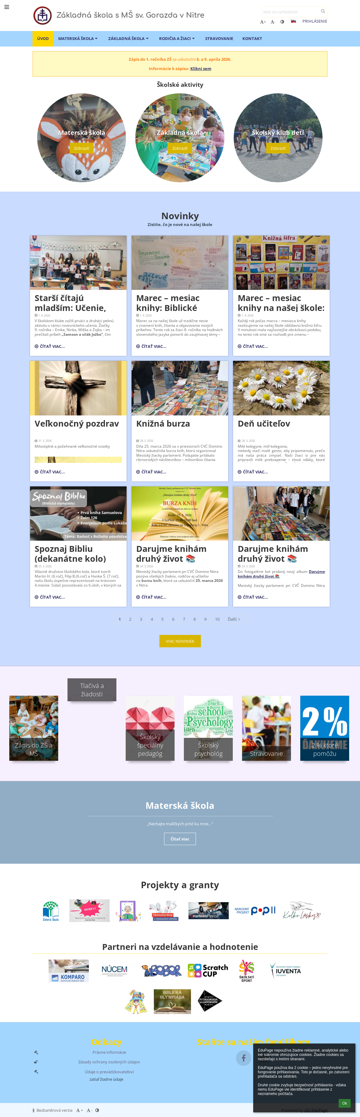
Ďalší (235, 619)
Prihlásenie (314, 21)
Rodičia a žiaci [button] (177, 38)
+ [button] (263, 21)
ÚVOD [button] (43, 38)
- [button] (273, 21)
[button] (293, 21)
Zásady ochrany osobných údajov (109, 1062)
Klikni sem (200, 68)
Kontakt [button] (252, 38)
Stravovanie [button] (219, 38)
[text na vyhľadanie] (294, 11)
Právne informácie (109, 1052)
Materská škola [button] (78, 38)
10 (217, 619)
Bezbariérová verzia (53, 1110)
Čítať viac (180, 839)
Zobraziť (81, 148)
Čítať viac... (50, 347)
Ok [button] (344, 1103)
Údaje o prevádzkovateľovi (109, 1072)
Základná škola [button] (129, 38)
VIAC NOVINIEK (180, 641)
